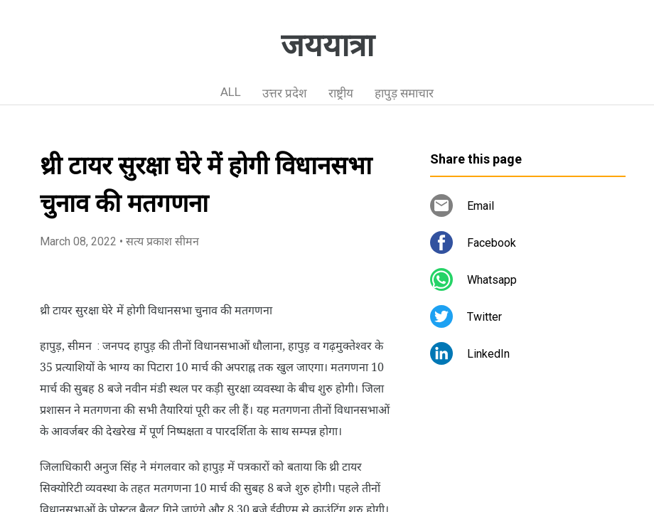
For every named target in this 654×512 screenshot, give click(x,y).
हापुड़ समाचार (404, 93)
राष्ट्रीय (340, 93)
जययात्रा (327, 45)
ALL (230, 92)
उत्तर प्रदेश (284, 93)
